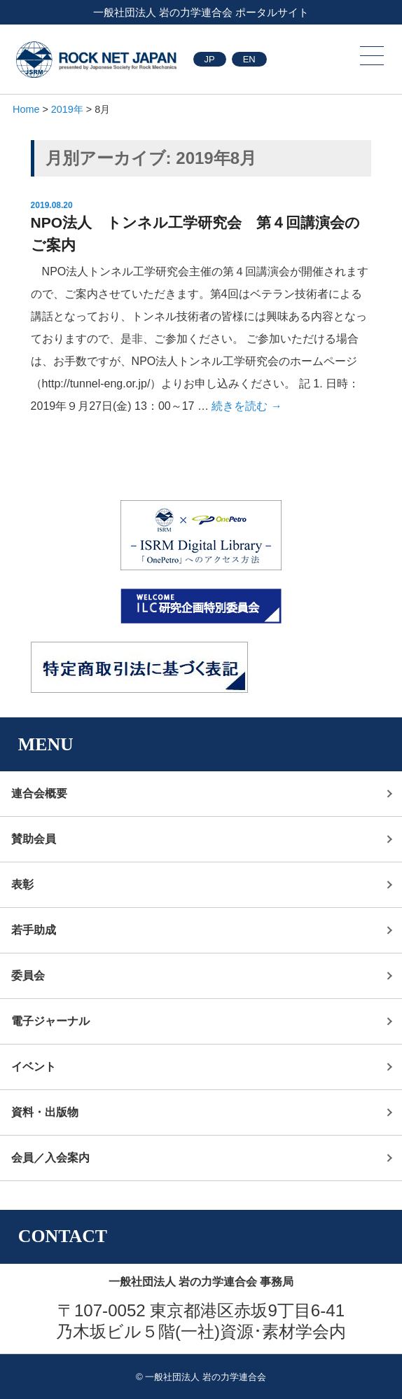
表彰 (22, 884)
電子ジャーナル (50, 1021)
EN (249, 59)
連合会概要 (39, 793)
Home (26, 109)
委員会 (28, 975)
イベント (33, 1067)
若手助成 (33, 930)
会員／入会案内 (50, 1158)
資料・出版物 (44, 1112)
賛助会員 (33, 839)
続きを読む (247, 406)
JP (210, 59)
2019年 (67, 109)
